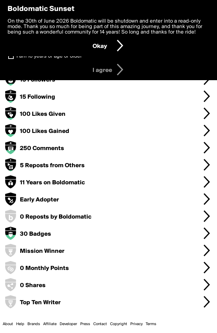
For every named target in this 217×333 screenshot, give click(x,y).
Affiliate (50, 324)
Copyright (118, 324)
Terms (151, 324)
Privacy (136, 324)
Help (20, 324)
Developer (68, 324)
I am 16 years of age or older (49, 56)
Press (85, 324)
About (8, 324)
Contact (100, 324)
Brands (33, 324)
